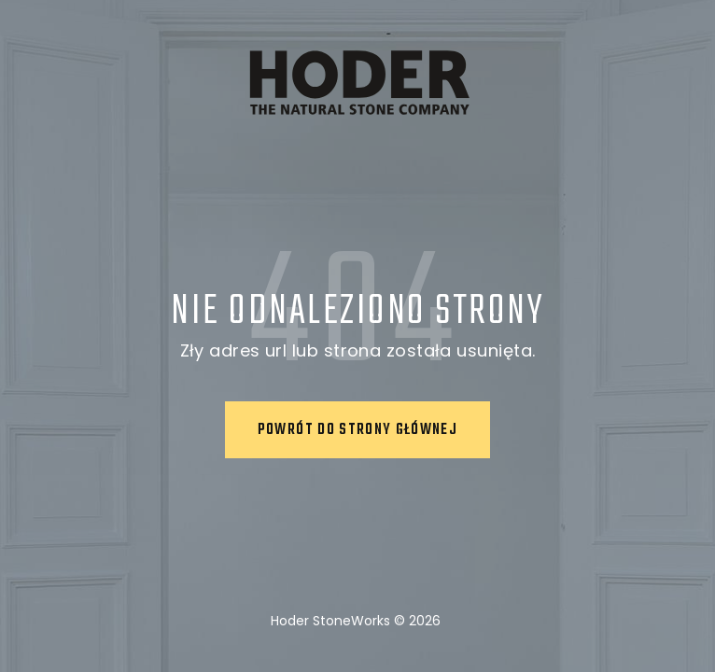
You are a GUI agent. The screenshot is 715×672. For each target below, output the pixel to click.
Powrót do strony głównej (357, 430)
